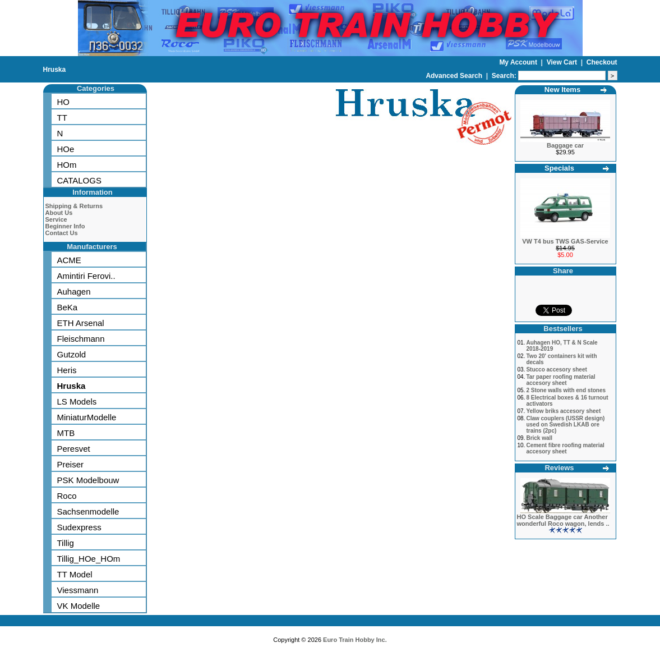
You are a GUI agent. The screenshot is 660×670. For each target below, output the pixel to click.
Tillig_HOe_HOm (89, 558)
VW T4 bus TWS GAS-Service (565, 241)
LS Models (77, 401)
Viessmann (78, 590)
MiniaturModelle (87, 417)
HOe (66, 149)
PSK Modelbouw (88, 480)
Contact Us (61, 233)
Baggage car (565, 145)
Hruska (54, 70)
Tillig (65, 543)
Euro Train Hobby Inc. (355, 639)
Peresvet (73, 448)
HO (63, 102)
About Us (59, 212)
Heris (67, 370)
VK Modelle (78, 606)
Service (56, 219)
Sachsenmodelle (88, 511)
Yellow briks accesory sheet (563, 411)
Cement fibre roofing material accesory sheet (565, 448)
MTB (66, 433)
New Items (562, 89)
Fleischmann (81, 338)
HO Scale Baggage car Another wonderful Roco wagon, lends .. (563, 520)
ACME (69, 260)
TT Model (75, 574)
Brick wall (539, 438)
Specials (559, 168)
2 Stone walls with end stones (566, 390)
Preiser (70, 464)
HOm (67, 164)
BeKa (67, 307)
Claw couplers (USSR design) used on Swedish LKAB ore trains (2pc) (565, 424)
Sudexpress (79, 527)
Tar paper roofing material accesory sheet (560, 380)
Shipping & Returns (74, 206)
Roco (67, 496)
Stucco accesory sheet (556, 369)
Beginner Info (65, 226)
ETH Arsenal (80, 323)
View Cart (563, 62)
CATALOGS (79, 180)
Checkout (602, 62)
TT (62, 117)
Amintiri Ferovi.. (86, 276)
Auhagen (74, 291)
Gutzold (71, 354)
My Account (519, 62)
